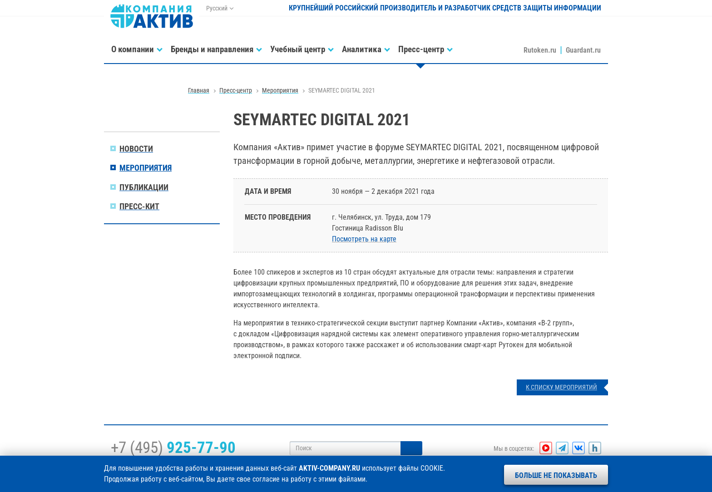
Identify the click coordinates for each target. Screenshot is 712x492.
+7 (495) (173, 447)
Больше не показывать (556, 475)
